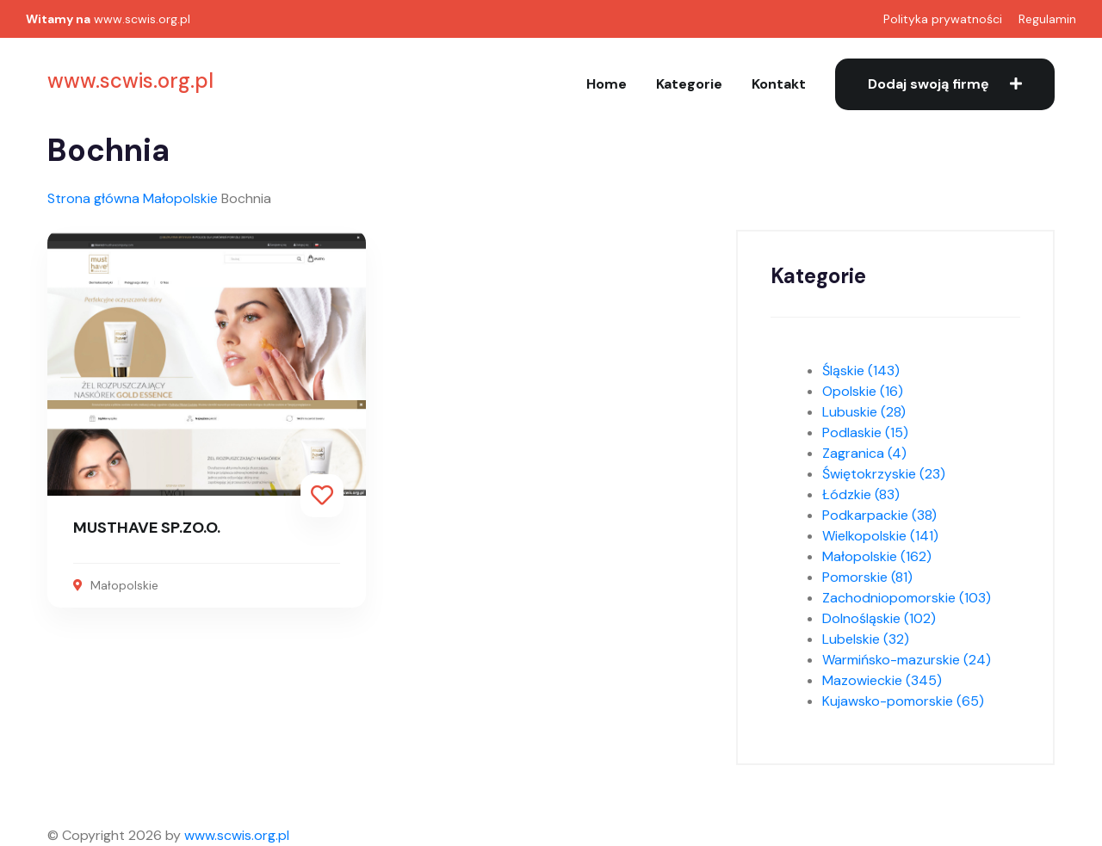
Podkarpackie (879, 515)
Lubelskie (865, 639)
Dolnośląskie (879, 618)
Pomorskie (867, 577)
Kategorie (689, 84)
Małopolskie (180, 198)
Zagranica (864, 453)
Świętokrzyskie (883, 474)
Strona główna (93, 198)
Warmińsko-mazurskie (906, 660)
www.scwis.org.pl (142, 19)
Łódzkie (861, 494)
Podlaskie (865, 432)
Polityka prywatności (942, 19)
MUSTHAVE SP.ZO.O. (146, 527)
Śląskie (861, 370)
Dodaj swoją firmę (945, 84)
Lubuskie (864, 412)
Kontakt (779, 84)
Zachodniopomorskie (906, 598)
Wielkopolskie (880, 536)
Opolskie (862, 391)
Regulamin (1047, 19)
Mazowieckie (882, 680)
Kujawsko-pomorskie (903, 701)
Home (606, 84)
